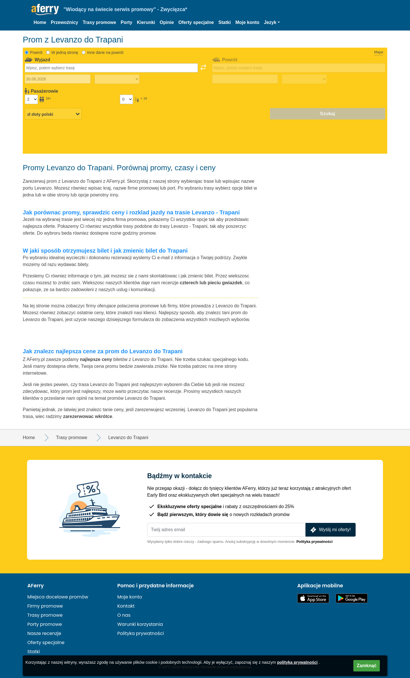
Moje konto (247, 22)
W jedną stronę (64, 52)
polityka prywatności (297, 662)
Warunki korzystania (140, 624)
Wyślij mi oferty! (330, 530)
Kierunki (146, 22)
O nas (123, 615)
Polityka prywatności (314, 541)
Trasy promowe (99, 22)
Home (40, 22)
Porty (126, 22)
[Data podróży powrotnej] (245, 79)
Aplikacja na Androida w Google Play (352, 598)
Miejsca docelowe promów (57, 597)
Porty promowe (44, 624)
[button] (272, 22)
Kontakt (126, 606)
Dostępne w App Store (313, 598)
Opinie (167, 22)
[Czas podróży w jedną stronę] (117, 79)
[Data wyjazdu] (58, 79)
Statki (224, 22)
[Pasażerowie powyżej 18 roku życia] (31, 99)
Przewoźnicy (64, 22)
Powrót (36, 52)
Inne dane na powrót (105, 52)
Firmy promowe (45, 606)
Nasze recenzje (44, 633)
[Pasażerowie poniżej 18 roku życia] (126, 99)
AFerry (35, 585)
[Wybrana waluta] (53, 114)
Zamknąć (366, 665)
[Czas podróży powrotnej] (304, 79)
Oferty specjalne (196, 22)
